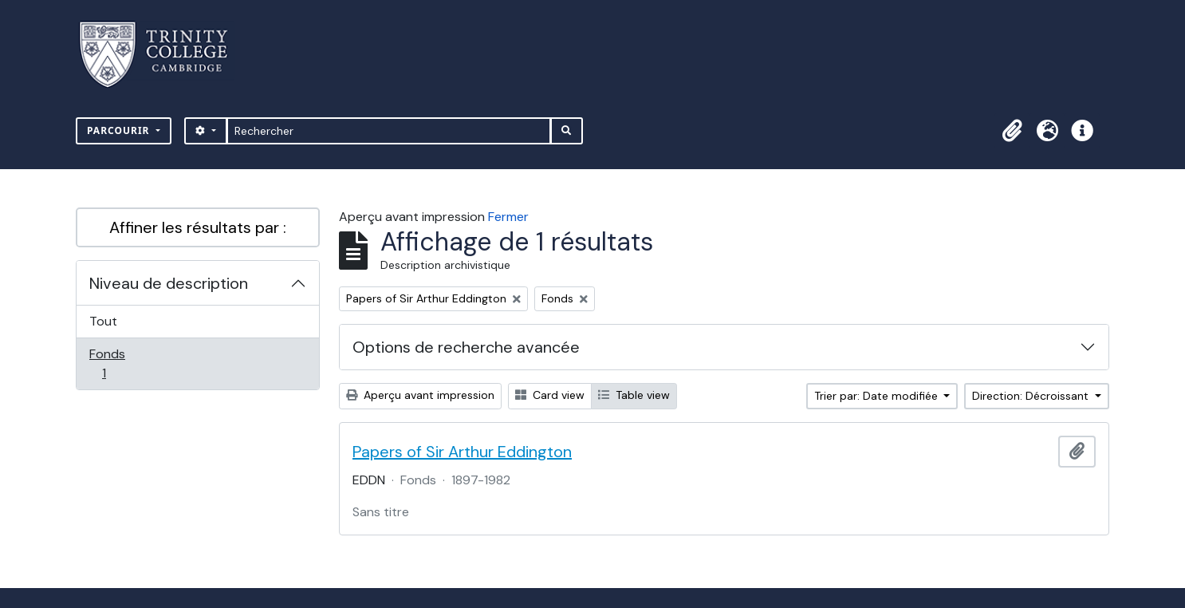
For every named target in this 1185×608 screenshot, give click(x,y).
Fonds (121, 363)
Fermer (508, 216)
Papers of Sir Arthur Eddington (462, 451)
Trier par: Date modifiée (877, 396)
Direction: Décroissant (1032, 396)
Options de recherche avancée (466, 347)
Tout (103, 321)
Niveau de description (168, 283)
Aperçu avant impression (420, 395)
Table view (634, 395)
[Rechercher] (388, 130)
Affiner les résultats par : (197, 227)
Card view (550, 395)
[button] (1011, 130)
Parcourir (120, 130)
